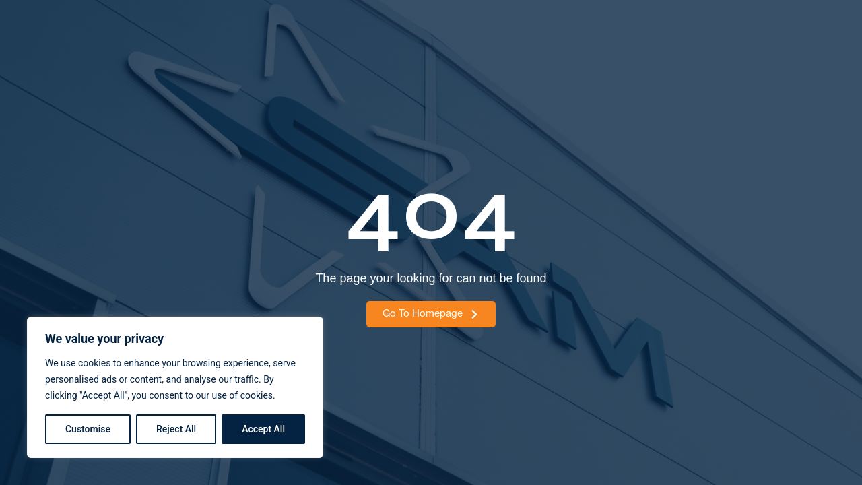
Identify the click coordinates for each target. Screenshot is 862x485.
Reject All (176, 429)
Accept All (263, 429)
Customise (87, 429)
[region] (175, 387)
